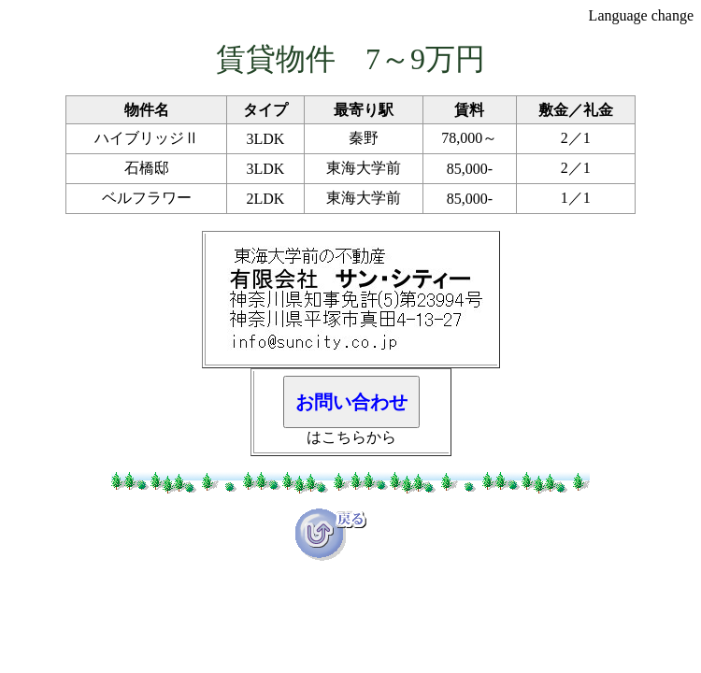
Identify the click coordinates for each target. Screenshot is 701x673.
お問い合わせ (351, 402)
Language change (641, 15)
